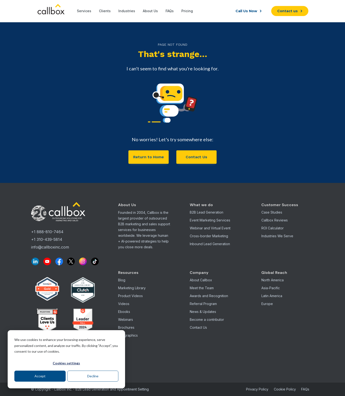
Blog (121, 280)
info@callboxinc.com (50, 247)
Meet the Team (202, 288)
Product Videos (130, 296)
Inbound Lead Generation (210, 244)
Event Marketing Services (210, 220)
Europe (267, 304)
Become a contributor (207, 319)
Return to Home (148, 157)
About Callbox (201, 280)
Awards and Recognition (209, 296)
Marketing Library (132, 288)
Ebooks (124, 312)
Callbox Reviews (274, 220)
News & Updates (203, 312)
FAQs (305, 389)
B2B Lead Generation (206, 212)
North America (272, 280)
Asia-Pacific (270, 288)
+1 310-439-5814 (46, 239)
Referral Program (203, 304)
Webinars (125, 319)
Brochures (126, 327)
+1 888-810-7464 (47, 231)
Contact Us (196, 157)
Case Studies (271, 212)
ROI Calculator (272, 228)
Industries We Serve (277, 236)
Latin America (271, 296)
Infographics (128, 335)
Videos (123, 304)
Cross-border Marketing (209, 236)
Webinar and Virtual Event (210, 228)
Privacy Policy (257, 389)
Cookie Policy (285, 389)
